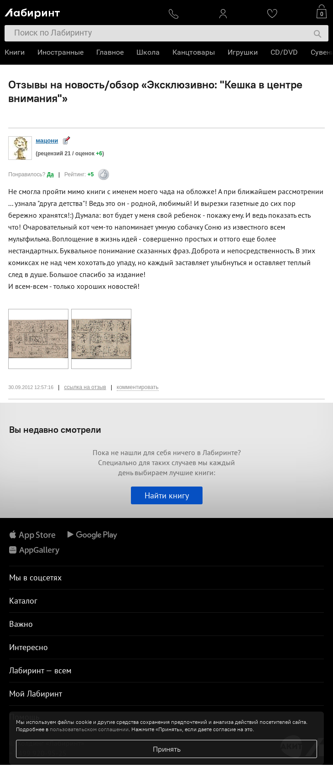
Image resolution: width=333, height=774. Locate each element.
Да (50, 174)
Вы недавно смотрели (55, 429)
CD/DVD (284, 52)
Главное (110, 52)
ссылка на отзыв (85, 387)
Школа (148, 52)
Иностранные (60, 52)
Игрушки (243, 52)
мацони (47, 140)
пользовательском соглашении (89, 729)
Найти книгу (167, 495)
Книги (15, 52)
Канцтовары (193, 52)
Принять (167, 748)
